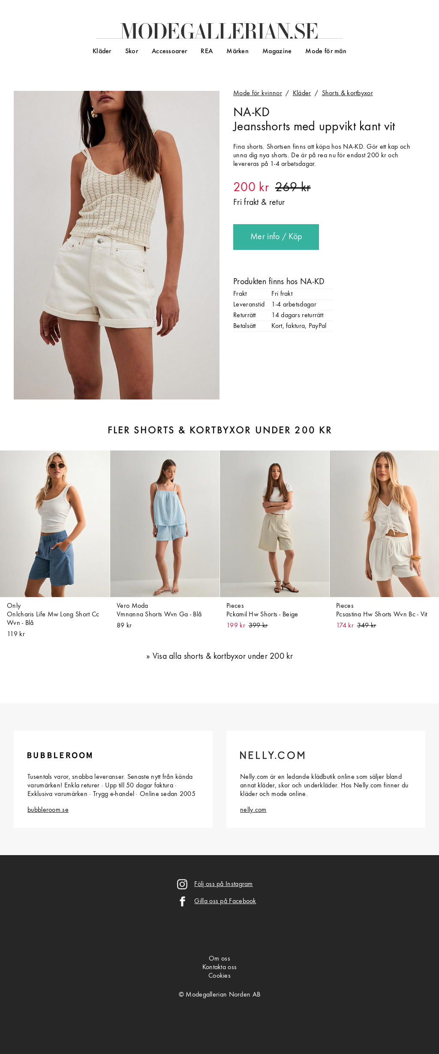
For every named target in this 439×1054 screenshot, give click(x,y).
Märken (237, 51)
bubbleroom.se (48, 810)
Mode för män (325, 51)
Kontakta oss (219, 967)
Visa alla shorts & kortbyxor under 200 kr (223, 656)
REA (207, 51)
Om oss (219, 958)
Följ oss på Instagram (223, 884)
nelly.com (253, 810)
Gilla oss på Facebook (225, 901)
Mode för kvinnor (257, 93)
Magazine (277, 51)
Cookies (219, 976)
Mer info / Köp (276, 237)
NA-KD (251, 112)
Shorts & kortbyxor (347, 93)
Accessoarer (169, 51)
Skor (131, 51)
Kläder (102, 51)
